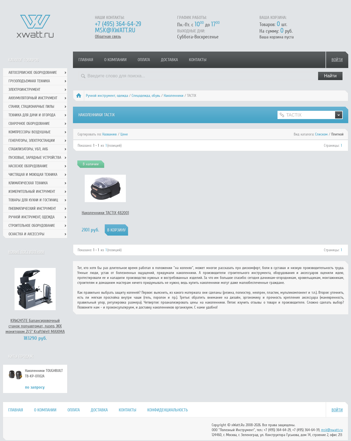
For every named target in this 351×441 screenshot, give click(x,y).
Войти (337, 60)
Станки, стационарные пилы (31, 106)
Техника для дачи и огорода (32, 115)
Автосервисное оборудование (33, 72)
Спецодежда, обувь (146, 95)
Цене (124, 134)
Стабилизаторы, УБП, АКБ (28, 149)
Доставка (169, 60)
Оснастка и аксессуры (26, 234)
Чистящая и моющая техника (33, 174)
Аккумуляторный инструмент (33, 98)
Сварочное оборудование (29, 123)
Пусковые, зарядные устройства (35, 157)
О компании (115, 60)
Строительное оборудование (32, 225)
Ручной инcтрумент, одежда (107, 95)
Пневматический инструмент (32, 208)
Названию (109, 134)
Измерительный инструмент (32, 191)
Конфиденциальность (167, 410)
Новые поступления (26, 252)
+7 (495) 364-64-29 (118, 24)
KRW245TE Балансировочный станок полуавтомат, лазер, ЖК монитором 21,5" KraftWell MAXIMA (35, 326)
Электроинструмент (24, 89)
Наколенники (173, 95)
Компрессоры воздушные (29, 132)
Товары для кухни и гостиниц (33, 200)
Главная (85, 60)
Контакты (197, 60)
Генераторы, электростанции (32, 140)
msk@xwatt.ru (115, 30)
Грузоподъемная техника (29, 81)
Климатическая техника (28, 183)
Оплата (144, 60)
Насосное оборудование (28, 166)
